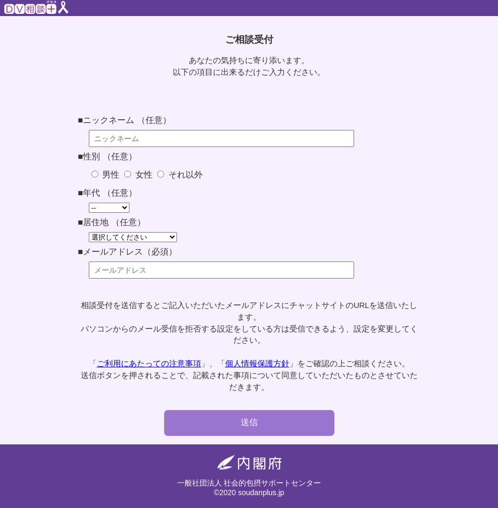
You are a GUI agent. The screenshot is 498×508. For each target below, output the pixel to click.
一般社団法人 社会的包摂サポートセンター (249, 483)
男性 (109, 174)
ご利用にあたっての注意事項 (149, 363)
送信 (249, 422)
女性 (142, 174)
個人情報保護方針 (257, 363)
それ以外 (184, 174)
